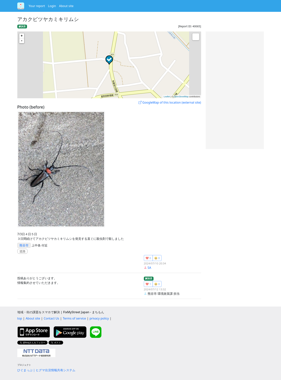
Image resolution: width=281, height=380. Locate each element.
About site (66, 6)
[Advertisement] (234, 90)
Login (52, 6)
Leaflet (167, 96)
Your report (37, 6)
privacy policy (99, 318)
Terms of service (74, 318)
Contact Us (51, 318)
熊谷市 (24, 245)
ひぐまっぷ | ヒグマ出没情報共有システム (46, 370)
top (19, 318)
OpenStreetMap (181, 96)
